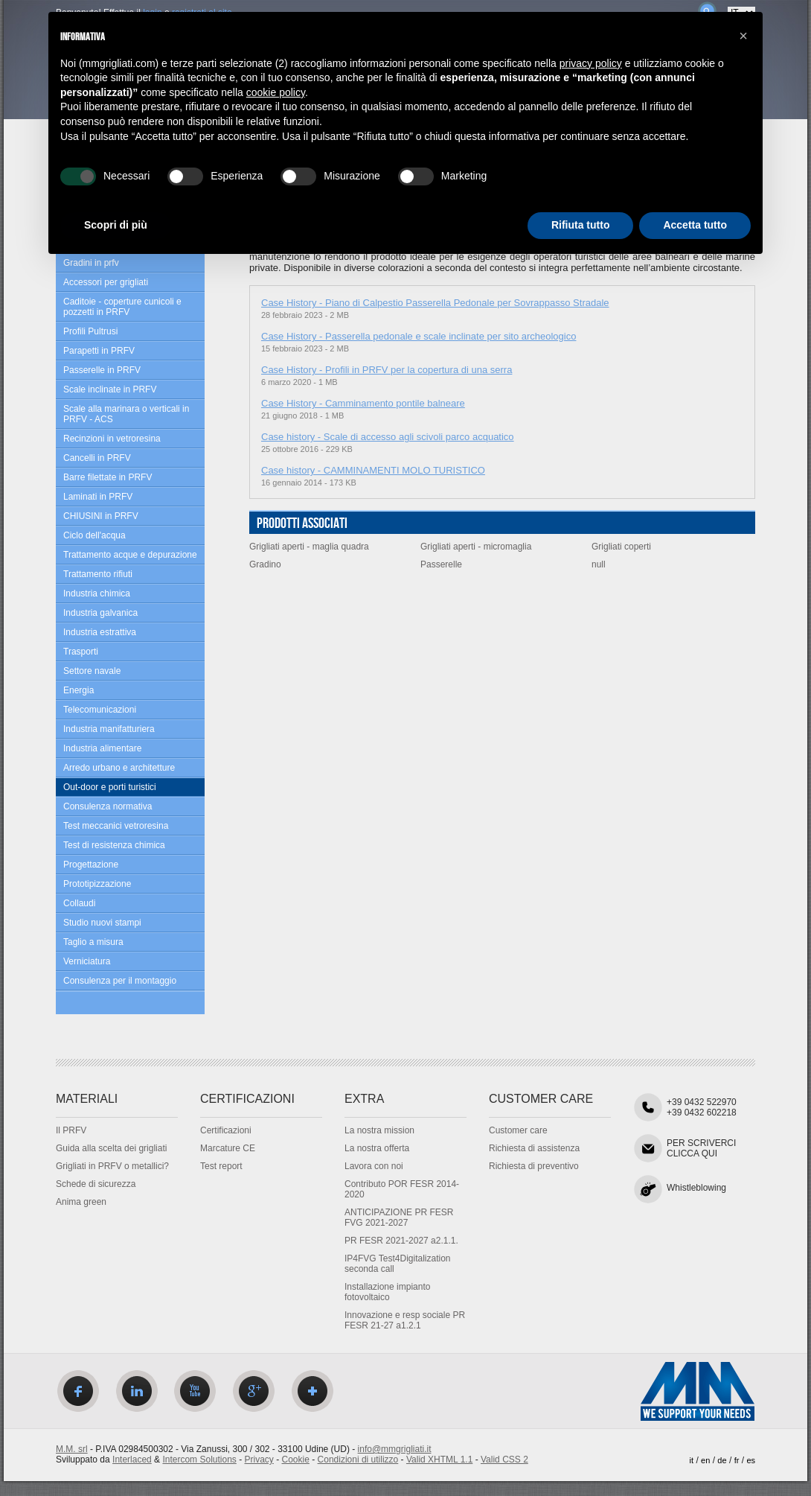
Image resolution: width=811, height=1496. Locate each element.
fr (737, 1460)
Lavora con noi (373, 1166)
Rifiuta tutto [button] (580, 225)
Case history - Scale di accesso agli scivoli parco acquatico (387, 436)
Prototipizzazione (97, 884)
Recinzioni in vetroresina (112, 438)
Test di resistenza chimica (114, 845)
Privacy (259, 1459)
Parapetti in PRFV (99, 351)
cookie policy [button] (275, 92)
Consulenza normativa (107, 806)
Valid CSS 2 (504, 1459)
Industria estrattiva (99, 632)
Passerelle (441, 564)
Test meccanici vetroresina (115, 826)
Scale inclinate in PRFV (109, 389)
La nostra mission (379, 1130)
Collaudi (79, 903)
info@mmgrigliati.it (395, 1449)
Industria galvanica (100, 613)
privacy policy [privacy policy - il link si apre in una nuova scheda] (591, 63)
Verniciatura (86, 961)
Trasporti (80, 651)
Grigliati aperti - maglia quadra (309, 546)
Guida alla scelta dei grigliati (111, 1148)
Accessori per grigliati (105, 282)
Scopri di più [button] (115, 225)
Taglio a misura (93, 942)
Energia (78, 690)
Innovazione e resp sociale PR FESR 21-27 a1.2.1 (404, 1320)
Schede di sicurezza (95, 1184)
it (692, 1460)
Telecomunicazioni (99, 709)
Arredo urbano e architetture (119, 768)
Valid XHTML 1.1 (439, 1459)
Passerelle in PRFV (102, 370)
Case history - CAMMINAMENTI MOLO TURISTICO (373, 470)
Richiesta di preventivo (534, 1166)
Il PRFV (71, 1130)
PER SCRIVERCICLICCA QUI (701, 1148)
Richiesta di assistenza (534, 1148)
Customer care (518, 1130)
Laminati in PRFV (97, 496)
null (599, 564)
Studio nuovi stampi (102, 922)
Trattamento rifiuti (97, 574)
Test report (221, 1166)
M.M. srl (72, 1449)
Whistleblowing (696, 1188)
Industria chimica (96, 593)
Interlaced (132, 1459)
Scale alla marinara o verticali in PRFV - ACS (126, 414)
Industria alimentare (102, 748)
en (705, 1460)
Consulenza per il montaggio (119, 980)
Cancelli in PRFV (97, 458)
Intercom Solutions (199, 1459)
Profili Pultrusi (90, 331)
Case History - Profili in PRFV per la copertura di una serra (386, 369)
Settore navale (92, 671)
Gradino (265, 564)
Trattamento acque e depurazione (130, 555)
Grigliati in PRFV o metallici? (112, 1166)
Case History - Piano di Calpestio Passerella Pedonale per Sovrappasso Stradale (435, 302)
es (750, 1460)
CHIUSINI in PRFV (100, 516)
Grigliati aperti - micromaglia (475, 546)
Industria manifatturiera (109, 729)
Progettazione (90, 864)
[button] (743, 36)
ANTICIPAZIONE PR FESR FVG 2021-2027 (398, 1217)
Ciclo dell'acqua (94, 535)
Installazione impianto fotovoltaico (387, 1292)
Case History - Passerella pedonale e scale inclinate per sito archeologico (418, 336)
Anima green (81, 1202)
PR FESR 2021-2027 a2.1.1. (401, 1240)
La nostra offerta (376, 1148)
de (721, 1460)
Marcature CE (227, 1148)
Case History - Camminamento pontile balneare (363, 403)
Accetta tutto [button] (695, 225)
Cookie (296, 1459)
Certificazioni (225, 1130)
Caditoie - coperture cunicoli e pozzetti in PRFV (122, 306)
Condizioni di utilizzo (358, 1459)
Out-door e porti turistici (109, 787)
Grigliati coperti (621, 546)
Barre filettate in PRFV (107, 477)
